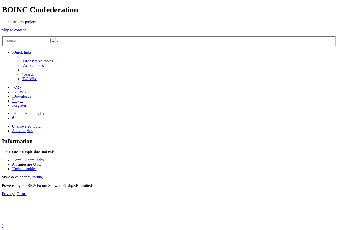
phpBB (27, 185)
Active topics (22, 131)
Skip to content (14, 30)
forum (37, 177)
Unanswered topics (27, 126)
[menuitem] (37, 61)
